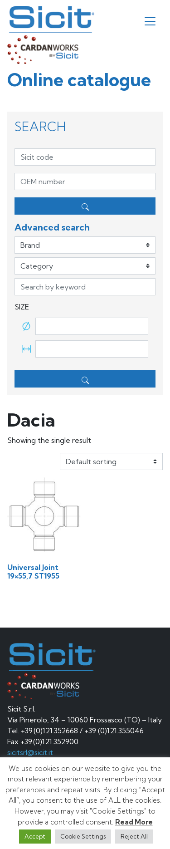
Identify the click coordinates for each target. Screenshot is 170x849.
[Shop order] (111, 461)
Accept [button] (34, 836)
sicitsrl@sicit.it (30, 752)
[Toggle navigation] (150, 21)
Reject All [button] (134, 836)
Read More (134, 822)
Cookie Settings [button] (83, 836)
